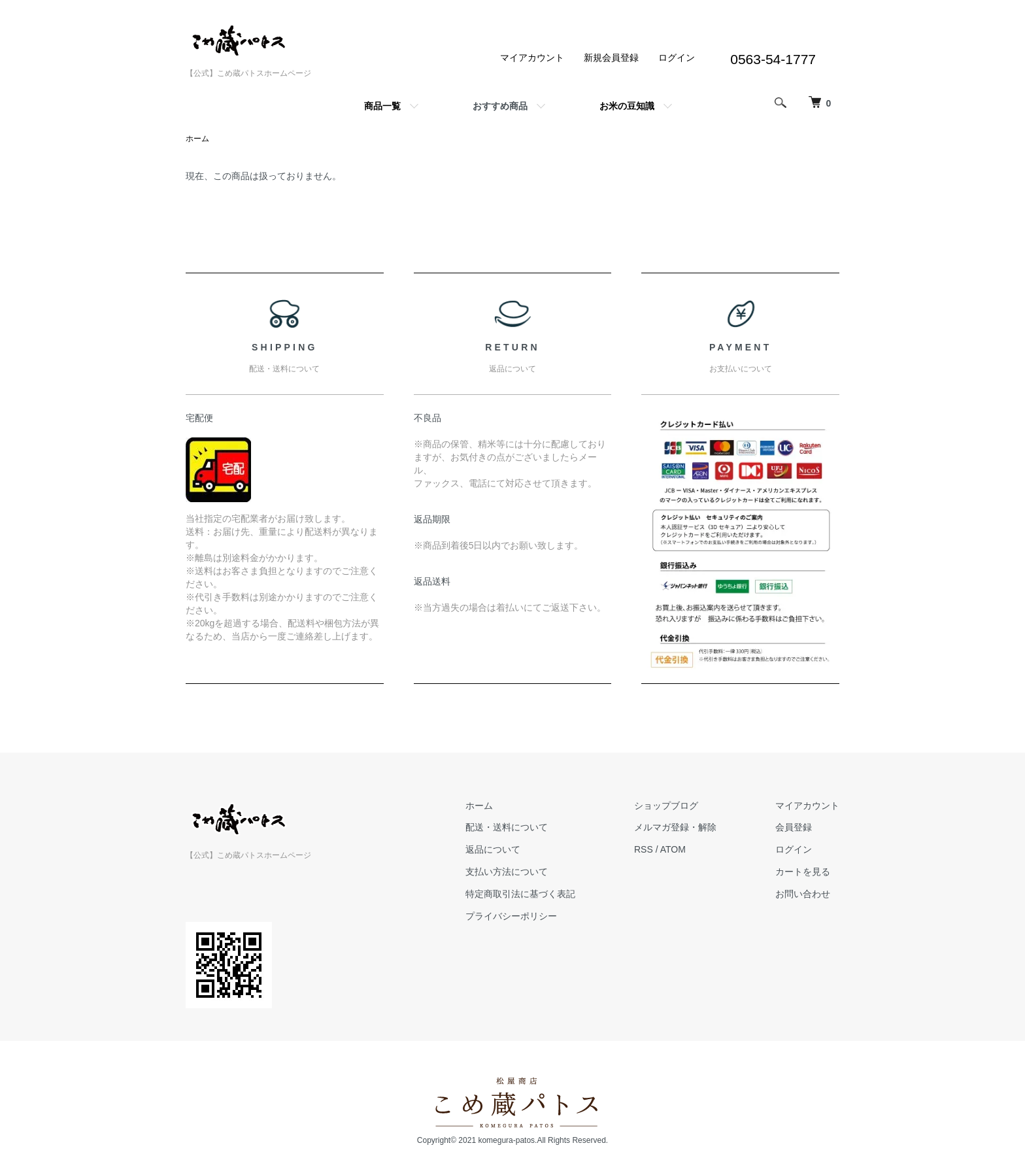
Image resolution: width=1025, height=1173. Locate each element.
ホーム (197, 138)
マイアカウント (532, 57)
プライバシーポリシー (511, 916)
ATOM (673, 849)
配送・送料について (506, 827)
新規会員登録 (611, 57)
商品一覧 (382, 106)
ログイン (676, 57)
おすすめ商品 (500, 106)
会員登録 (793, 827)
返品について (492, 849)
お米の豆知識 (626, 106)
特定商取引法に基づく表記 (520, 894)
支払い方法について (506, 871)
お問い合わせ (802, 894)
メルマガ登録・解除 (675, 827)
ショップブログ (666, 805)
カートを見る (802, 871)
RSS (643, 849)
